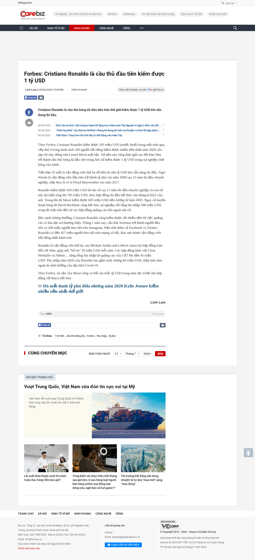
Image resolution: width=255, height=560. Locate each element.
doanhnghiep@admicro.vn (126, 537)
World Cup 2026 (218, 14)
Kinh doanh (79, 89)
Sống (119, 513)
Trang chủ (25, 513)
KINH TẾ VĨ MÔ (56, 28)
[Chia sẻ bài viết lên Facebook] (29, 112)
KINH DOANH (82, 28)
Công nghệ (103, 513)
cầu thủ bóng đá (75, 335)
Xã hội (42, 513)
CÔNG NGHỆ (106, 28)
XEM (160, 353)
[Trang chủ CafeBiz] (21, 27)
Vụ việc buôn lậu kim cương (158, 14)
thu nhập (102, 335)
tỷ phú (112, 335)
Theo (101, 313)
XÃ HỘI (33, 28)
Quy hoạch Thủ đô (191, 14)
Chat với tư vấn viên (123, 545)
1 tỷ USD (60, 335)
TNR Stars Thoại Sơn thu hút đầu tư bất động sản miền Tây (89, 135)
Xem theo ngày (99, 353)
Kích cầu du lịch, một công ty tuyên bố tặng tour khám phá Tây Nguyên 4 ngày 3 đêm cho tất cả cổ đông (114, 125)
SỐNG (126, 28)
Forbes (91, 335)
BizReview (129, 14)
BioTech (112, 14)
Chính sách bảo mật (28, 548)
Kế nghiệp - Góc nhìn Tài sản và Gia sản (78, 14)
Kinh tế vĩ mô (60, 513)
